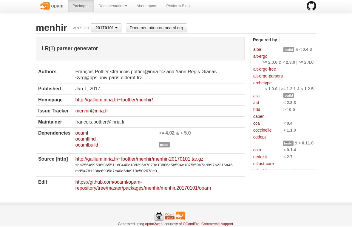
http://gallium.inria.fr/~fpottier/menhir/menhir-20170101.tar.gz (139, 159)
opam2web (154, 224)
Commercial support (217, 224)
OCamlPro (191, 224)
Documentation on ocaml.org (156, 27)
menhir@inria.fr (91, 110)
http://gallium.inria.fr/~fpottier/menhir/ (114, 99)
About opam (146, 6)
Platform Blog (178, 6)
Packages (80, 6)
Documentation (112, 6)
